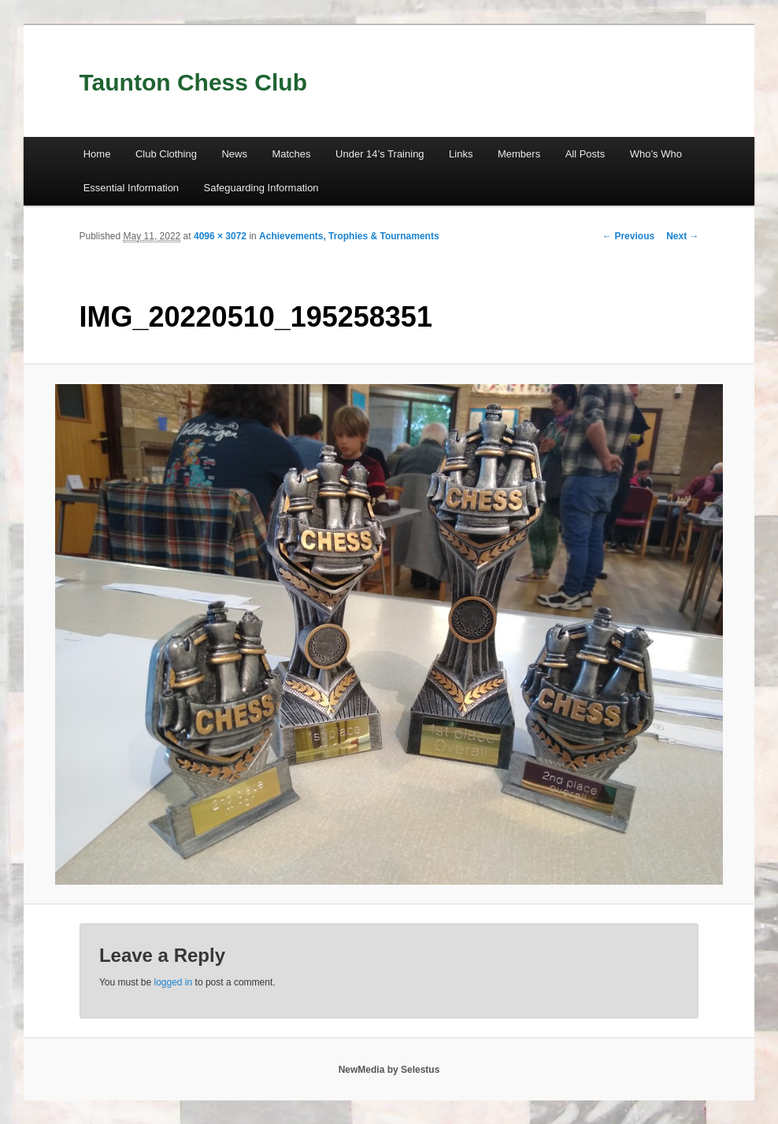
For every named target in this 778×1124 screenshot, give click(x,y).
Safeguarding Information (261, 188)
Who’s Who (656, 154)
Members (519, 154)
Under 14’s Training (379, 154)
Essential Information (131, 188)
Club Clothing (166, 154)
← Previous (628, 236)
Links (460, 154)
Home (97, 154)
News (234, 154)
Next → (682, 236)
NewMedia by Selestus (389, 1069)
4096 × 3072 (220, 236)
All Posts (585, 154)
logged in (173, 982)
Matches (291, 154)
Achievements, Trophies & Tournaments (349, 236)
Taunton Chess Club (193, 82)
